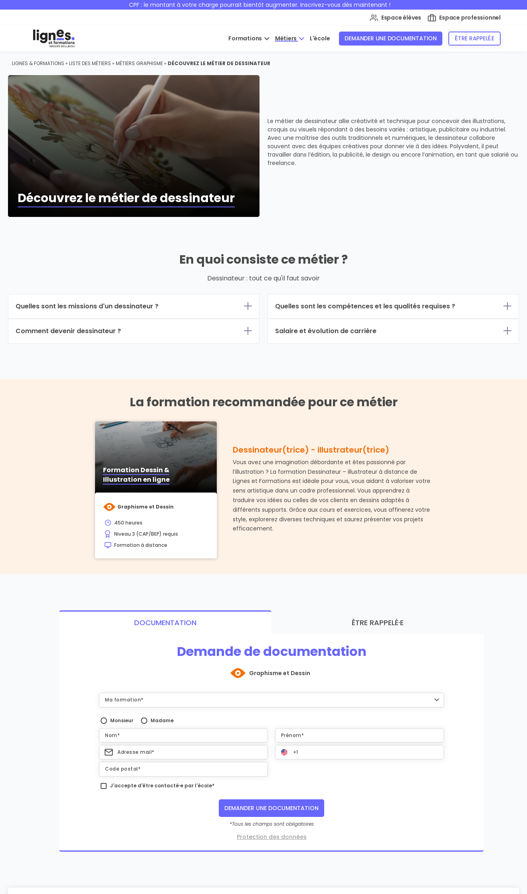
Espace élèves (395, 18)
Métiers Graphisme (139, 63)
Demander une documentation (391, 38)
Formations (245, 38)
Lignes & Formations (38, 63)
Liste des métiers (90, 63)
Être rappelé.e (474, 38)
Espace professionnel (464, 18)
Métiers (286, 38)
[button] (271, 700)
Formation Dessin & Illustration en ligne (136, 474)
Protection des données (272, 837)
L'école (320, 38)
